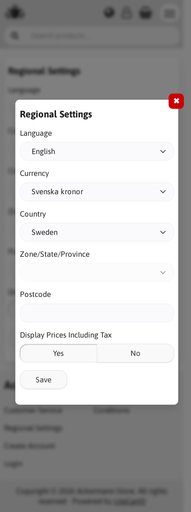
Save (43, 379)
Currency (34, 173)
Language (36, 133)
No (135, 353)
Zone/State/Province (55, 254)
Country (33, 213)
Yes (58, 353)
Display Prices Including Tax (66, 334)
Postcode (35, 294)
